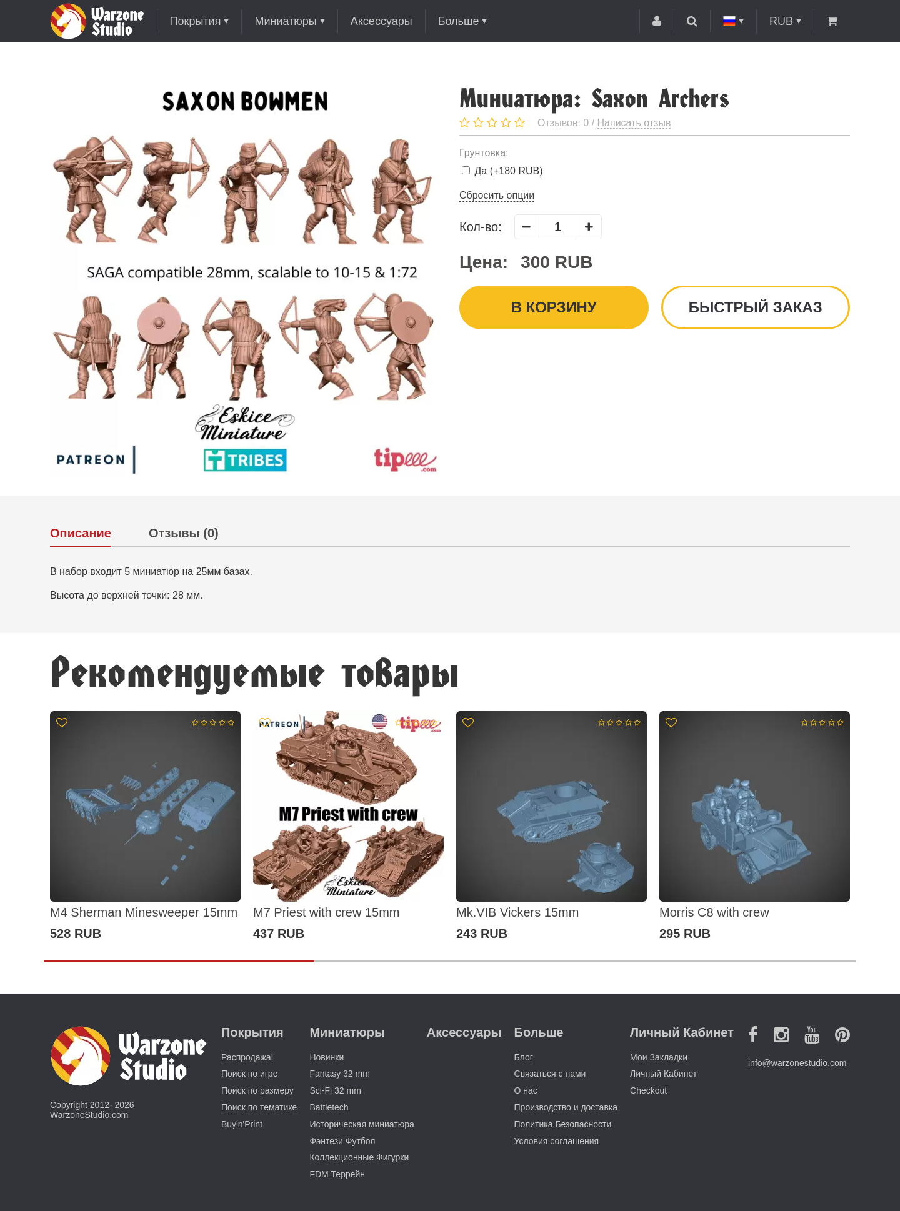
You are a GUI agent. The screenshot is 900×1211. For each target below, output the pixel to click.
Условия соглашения (556, 1141)
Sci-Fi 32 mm (335, 1090)
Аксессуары (381, 21)
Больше (458, 21)
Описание (80, 533)
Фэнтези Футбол (342, 1141)
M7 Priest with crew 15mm (326, 912)
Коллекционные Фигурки (359, 1157)
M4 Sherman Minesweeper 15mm (144, 912)
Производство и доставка (566, 1107)
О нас (526, 1090)
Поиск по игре (249, 1074)
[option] (145, 826)
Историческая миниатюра (361, 1124)
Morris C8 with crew (714, 912)
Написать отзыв (634, 122)
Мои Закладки (659, 1057)
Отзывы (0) (184, 533)
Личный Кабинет (663, 1074)
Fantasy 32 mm (339, 1074)
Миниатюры (285, 21)
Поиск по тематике (259, 1107)
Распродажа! (247, 1057)
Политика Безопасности (563, 1124)
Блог (523, 1057)
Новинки (326, 1057)
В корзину (554, 307)
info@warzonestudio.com (797, 1063)
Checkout (648, 1090)
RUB (781, 21)
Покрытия (195, 21)
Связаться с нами (550, 1074)
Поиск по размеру (257, 1090)
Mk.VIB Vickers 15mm (517, 912)
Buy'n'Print (241, 1124)
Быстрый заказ (755, 307)
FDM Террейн (337, 1174)
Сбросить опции (496, 195)
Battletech (328, 1107)
